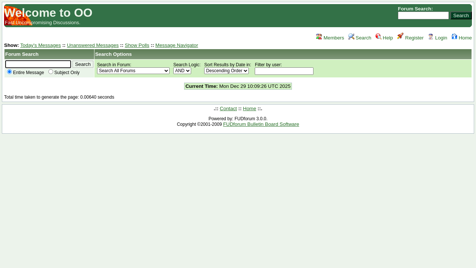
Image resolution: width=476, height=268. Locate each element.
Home (461, 38)
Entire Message (25, 72)
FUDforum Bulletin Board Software (261, 124)
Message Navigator (176, 45)
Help (384, 38)
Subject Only (64, 72)
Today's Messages (40, 45)
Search (360, 38)
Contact (228, 108)
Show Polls (137, 45)
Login (437, 38)
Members (330, 38)
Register (410, 38)
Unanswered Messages (93, 45)
